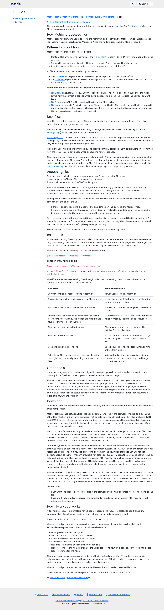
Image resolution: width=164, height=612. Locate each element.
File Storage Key (55, 137)
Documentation (61, 594)
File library (133, 26)
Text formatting (56, 22)
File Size (55, 102)
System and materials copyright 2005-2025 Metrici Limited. (82, 600)
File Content (100, 56)
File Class (60, 79)
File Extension (58, 92)
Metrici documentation (58, 16)
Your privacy (94, 594)
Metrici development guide (86, 16)
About (78, 594)
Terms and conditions (118, 594)
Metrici (16, 4)
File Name (56, 105)
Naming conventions (79, 22)
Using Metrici (109, 16)
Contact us (41, 594)
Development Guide (25, 18)
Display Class (62, 76)
